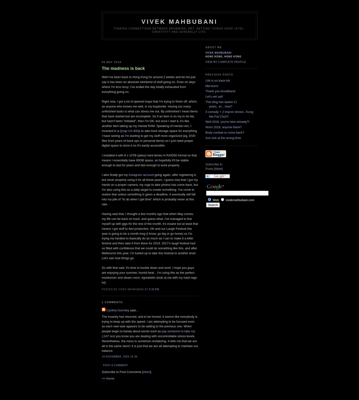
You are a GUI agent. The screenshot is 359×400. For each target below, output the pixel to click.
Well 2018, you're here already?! (227, 121)
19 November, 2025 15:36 (120, 356)
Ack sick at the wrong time (223, 138)
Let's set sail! (214, 96)
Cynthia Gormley (117, 310)
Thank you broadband (220, 91)
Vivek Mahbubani (179, 21)
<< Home (108, 378)
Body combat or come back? (224, 132)
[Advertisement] (129, 49)
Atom (146, 372)
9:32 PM (154, 289)
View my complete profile (225, 62)
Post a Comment (115, 365)
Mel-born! (211, 86)
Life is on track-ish (217, 80)
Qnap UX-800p (130, 131)
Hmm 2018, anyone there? (223, 127)
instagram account (141, 175)
